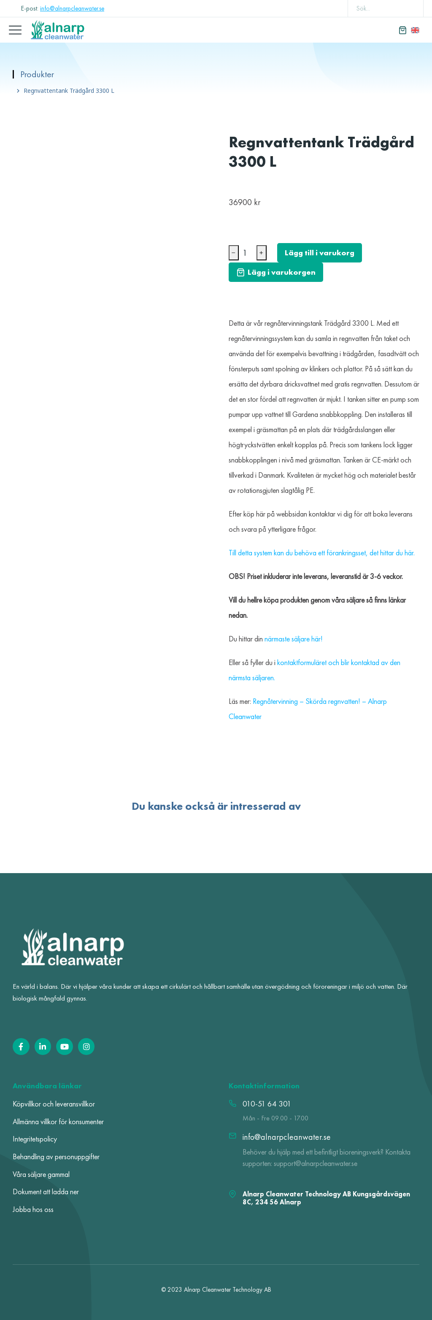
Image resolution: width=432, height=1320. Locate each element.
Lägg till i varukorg (319, 252)
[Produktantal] (248, 252)
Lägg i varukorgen (276, 272)
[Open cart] (402, 30)
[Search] (411, 8)
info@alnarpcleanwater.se (72, 8)
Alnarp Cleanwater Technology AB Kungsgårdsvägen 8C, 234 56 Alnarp (326, 1198)
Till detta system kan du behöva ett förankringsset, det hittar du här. (322, 552)
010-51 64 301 (267, 1103)
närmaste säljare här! (294, 639)
